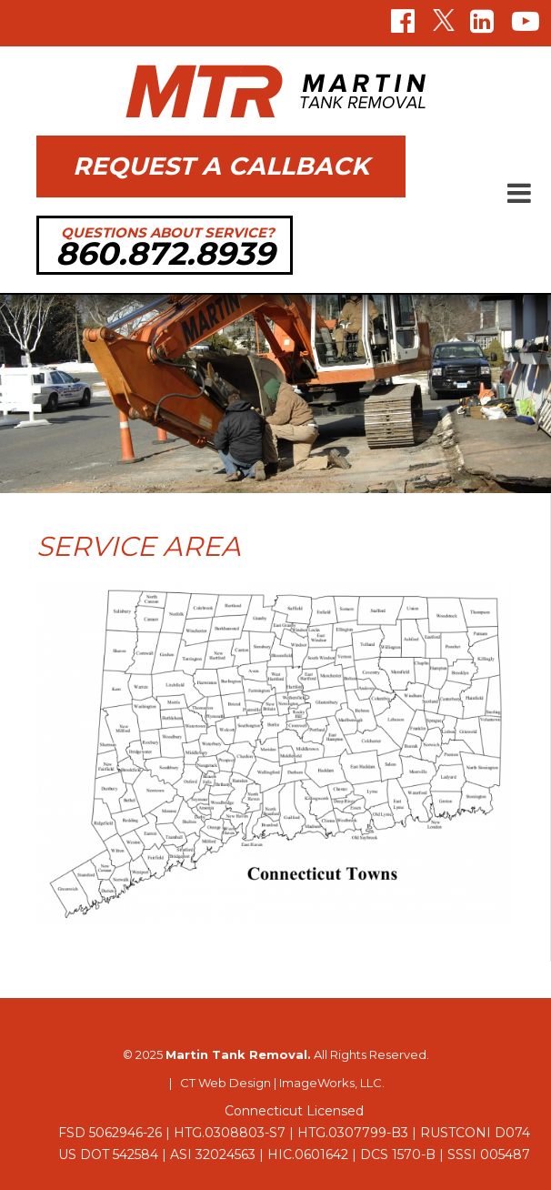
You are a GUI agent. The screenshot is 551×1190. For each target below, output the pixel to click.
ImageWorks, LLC (330, 1082)
